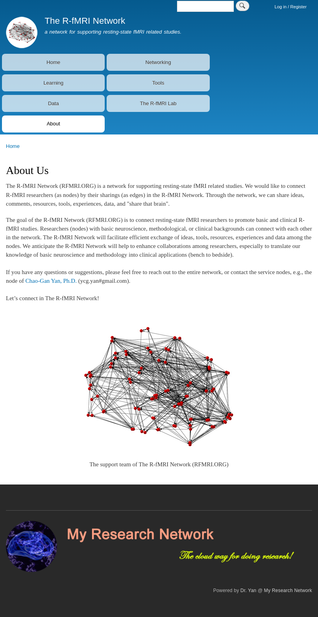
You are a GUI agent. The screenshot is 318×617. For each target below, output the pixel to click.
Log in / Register (291, 6)
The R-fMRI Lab (158, 103)
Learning (53, 83)
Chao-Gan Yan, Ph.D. (51, 281)
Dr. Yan (248, 590)
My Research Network (288, 590)
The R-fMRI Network (85, 21)
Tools (158, 83)
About (53, 124)
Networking (158, 62)
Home (53, 62)
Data (53, 103)
